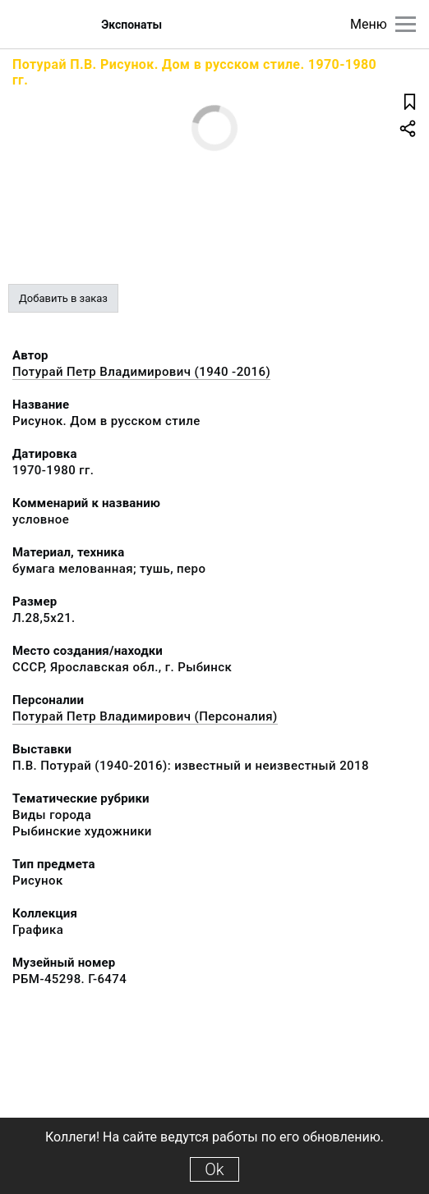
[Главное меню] (405, 24)
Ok (214, 1169)
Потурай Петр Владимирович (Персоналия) (145, 716)
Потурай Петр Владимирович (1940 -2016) (141, 371)
